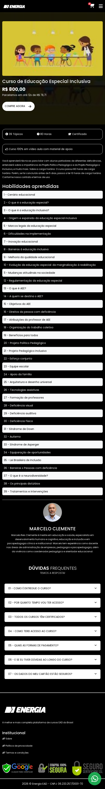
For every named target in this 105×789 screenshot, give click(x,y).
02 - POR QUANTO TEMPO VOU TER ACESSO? (36, 602)
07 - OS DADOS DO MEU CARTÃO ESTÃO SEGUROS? (40, 674)
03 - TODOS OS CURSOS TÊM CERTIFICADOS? (36, 617)
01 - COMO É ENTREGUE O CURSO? (29, 588)
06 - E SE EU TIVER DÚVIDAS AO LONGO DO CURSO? (40, 660)
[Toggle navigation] (101, 6)
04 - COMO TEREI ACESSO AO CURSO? (32, 631)
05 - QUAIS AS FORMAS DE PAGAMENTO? (33, 645)
